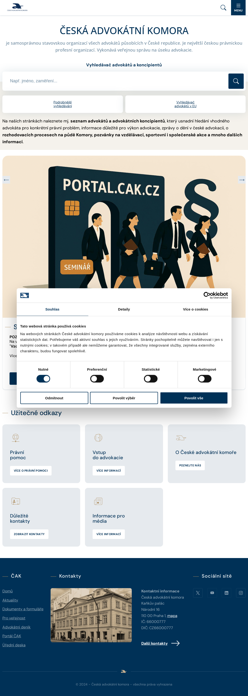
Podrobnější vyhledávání (62, 104)
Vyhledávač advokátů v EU (185, 104)
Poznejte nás (190, 465)
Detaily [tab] (124, 309)
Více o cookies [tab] (195, 309)
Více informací (108, 471)
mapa (172, 615)
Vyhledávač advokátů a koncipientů (124, 65)
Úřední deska (14, 645)
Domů (7, 591)
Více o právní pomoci (31, 471)
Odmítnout (54, 398)
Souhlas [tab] (52, 309)
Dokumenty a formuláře (22, 609)
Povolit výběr (124, 398)
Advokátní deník (16, 627)
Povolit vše (193, 398)
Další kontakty (160, 643)
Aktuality (10, 600)
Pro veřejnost (13, 618)
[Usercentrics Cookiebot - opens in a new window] (207, 295)
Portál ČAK (11, 635)
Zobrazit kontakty (29, 534)
